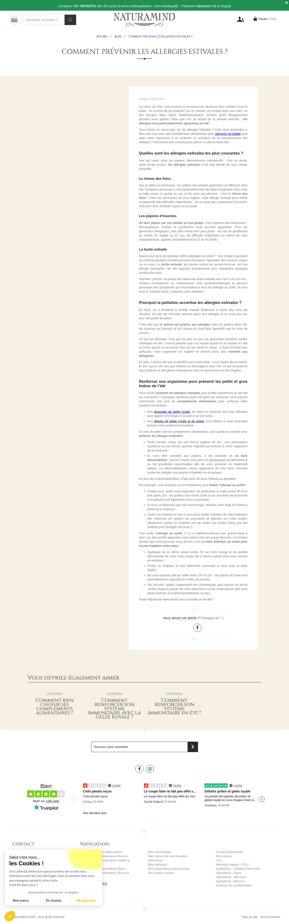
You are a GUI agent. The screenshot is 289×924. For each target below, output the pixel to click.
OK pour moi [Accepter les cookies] (86, 901)
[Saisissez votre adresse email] (144, 748)
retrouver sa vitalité (228, 135)
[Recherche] (49, 20)
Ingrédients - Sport (228, 874)
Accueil (102, 37)
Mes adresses (157, 865)
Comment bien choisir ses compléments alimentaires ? (55, 707)
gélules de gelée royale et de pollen (179, 422)
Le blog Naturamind (229, 853)
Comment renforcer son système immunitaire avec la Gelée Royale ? (114, 709)
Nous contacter (270, 914)
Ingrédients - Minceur (230, 882)
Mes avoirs (155, 861)
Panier (264, 20)
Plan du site (250, 914)
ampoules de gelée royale (172, 413)
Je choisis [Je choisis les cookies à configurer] (53, 901)
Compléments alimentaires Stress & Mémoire (110, 874)
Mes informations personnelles (168, 870)
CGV (219, 861)
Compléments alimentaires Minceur (103, 857)
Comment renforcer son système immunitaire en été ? (174, 707)
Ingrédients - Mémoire (230, 878)
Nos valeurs (224, 857)
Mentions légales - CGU (232, 865)
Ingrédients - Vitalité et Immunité (237, 870)
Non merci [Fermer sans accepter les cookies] (21, 901)
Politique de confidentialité (233, 886)
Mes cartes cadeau (161, 874)
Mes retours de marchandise (167, 857)
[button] (9, 916)
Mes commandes (159, 853)
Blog (118, 37)
